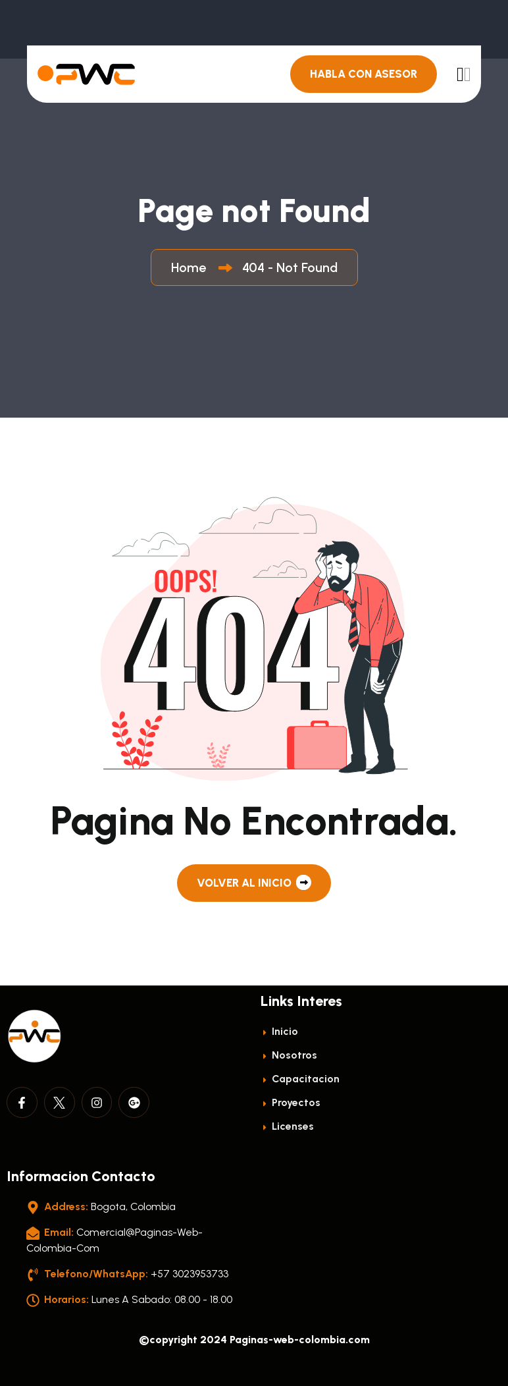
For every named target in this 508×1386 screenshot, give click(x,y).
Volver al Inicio (254, 882)
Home (192, 267)
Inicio (279, 1031)
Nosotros (289, 1055)
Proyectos (290, 1102)
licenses (287, 1126)
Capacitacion (300, 1078)
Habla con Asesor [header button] (363, 73)
